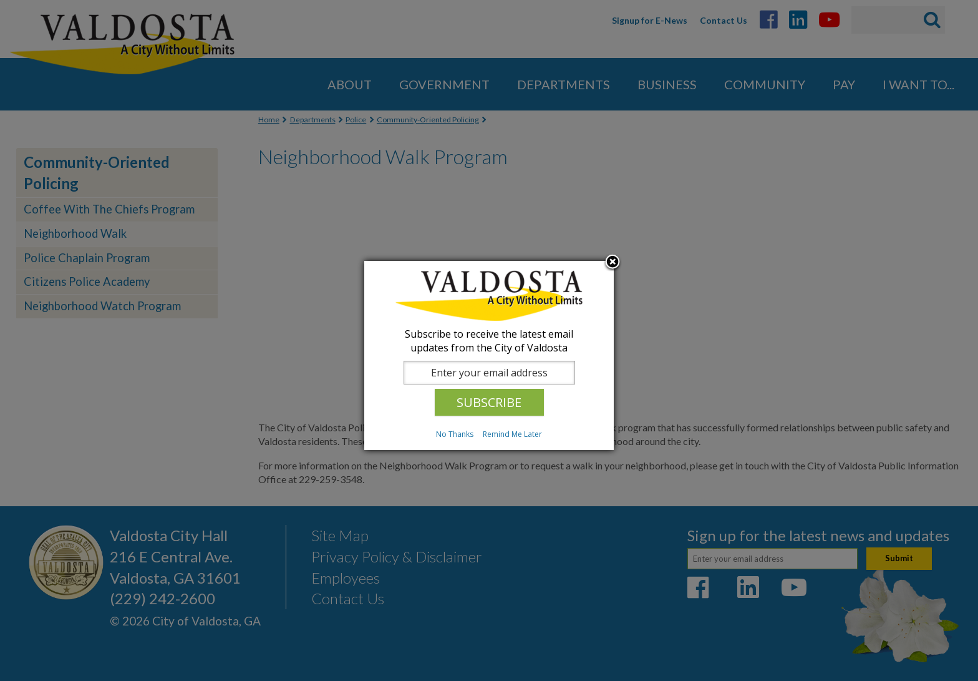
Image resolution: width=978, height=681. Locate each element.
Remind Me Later (512, 434)
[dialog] (489, 355)
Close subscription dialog (612, 262)
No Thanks (454, 434)
